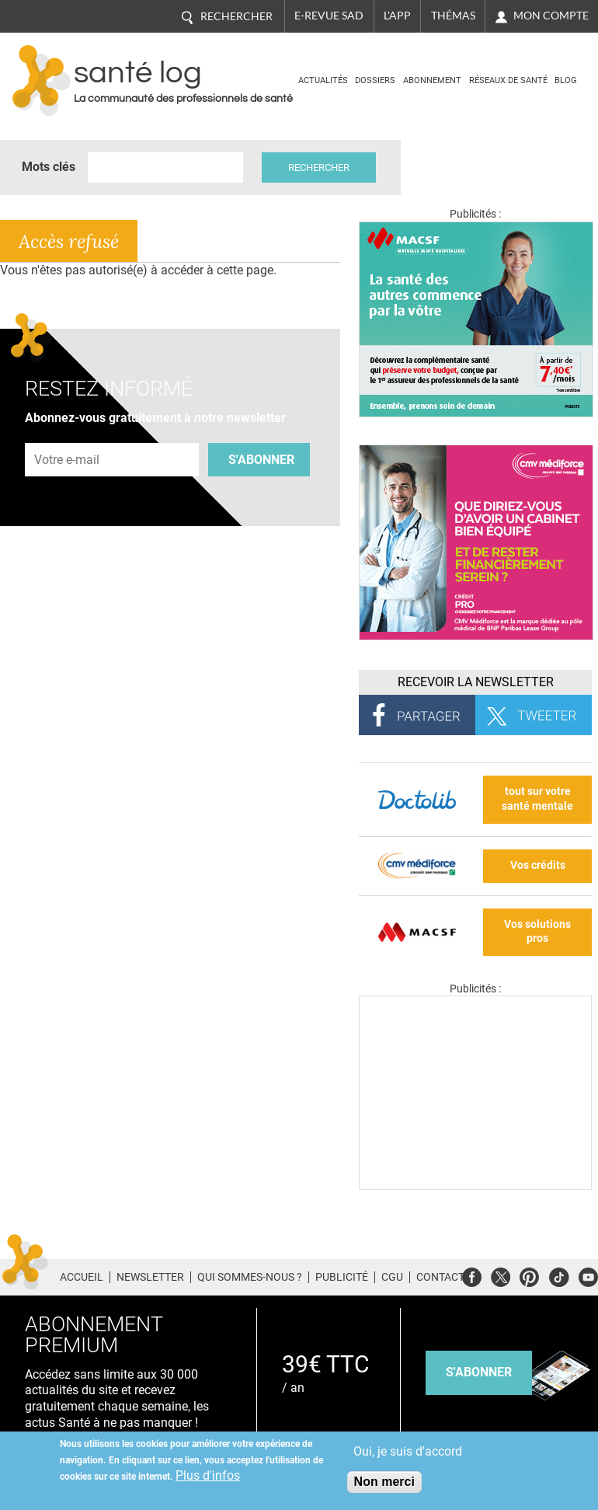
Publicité (341, 1276)
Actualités (323, 80)
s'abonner (479, 1372)
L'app (397, 15)
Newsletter (150, 1276)
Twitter (500, 1275)
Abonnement (432, 80)
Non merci (384, 1481)
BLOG (566, 80)
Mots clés (48, 166)
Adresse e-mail (67, 434)
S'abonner (261, 459)
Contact (440, 1276)
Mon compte (551, 15)
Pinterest (529, 1275)
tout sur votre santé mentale (537, 799)
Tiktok (558, 1275)
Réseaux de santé (508, 80)
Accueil (81, 1276)
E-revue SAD (328, 15)
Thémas (453, 15)
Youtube (588, 1275)
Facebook (472, 1275)
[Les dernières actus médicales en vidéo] (475, 1185)
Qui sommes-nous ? (249, 1276)
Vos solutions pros (537, 932)
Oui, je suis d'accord (407, 1451)
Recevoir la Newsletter (476, 682)
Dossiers (375, 80)
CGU (392, 1276)
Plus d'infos (208, 1475)
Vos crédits (537, 865)
